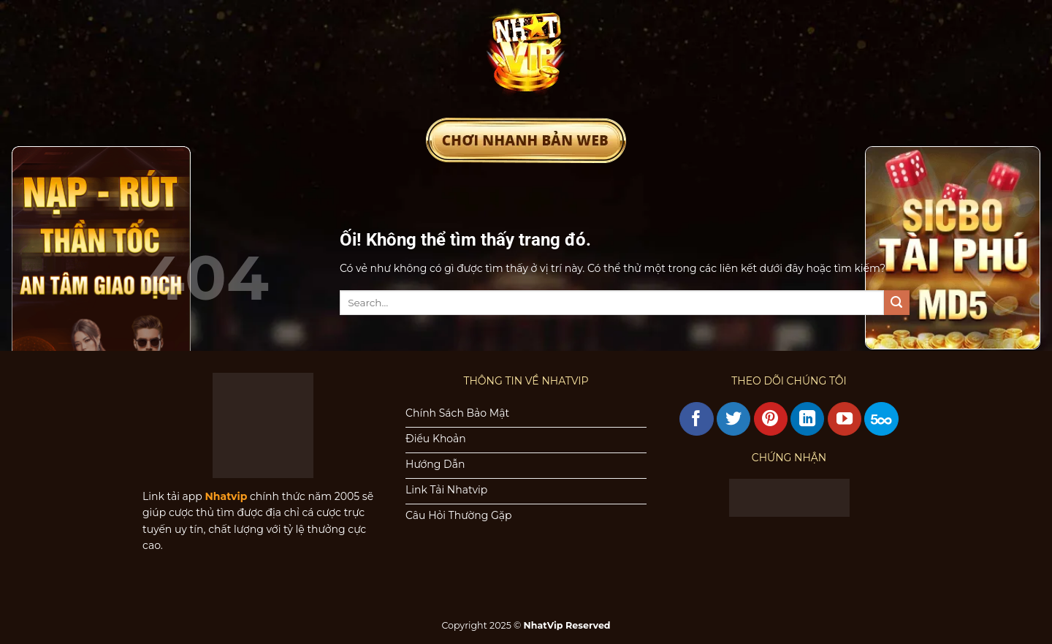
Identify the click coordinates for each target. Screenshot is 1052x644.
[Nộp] (897, 303)
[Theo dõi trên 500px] (881, 419)
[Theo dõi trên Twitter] (733, 419)
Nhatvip (226, 496)
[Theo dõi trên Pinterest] (771, 419)
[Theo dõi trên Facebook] (696, 419)
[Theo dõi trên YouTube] (844, 419)
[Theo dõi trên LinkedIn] (807, 419)
